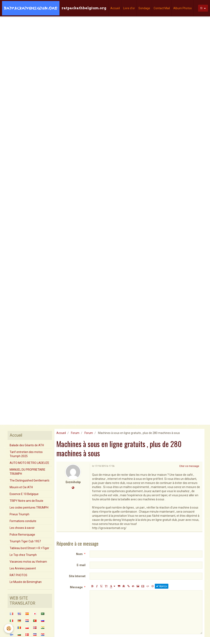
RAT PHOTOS (18, 575)
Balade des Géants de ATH (27, 445)
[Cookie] (8, 628)
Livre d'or (129, 8)
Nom (79, 554)
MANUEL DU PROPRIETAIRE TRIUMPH (27, 471)
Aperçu (161, 586)
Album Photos (182, 8)
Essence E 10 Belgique (24, 494)
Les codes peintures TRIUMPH (29, 507)
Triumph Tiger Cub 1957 (25, 541)
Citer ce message (189, 466)
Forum (75, 433)
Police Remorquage (22, 534)
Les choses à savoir (22, 527)
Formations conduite (23, 521)
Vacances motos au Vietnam (28, 561)
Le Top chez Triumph (23, 554)
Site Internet (77, 576)
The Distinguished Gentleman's (29, 480)
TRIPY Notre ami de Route (26, 500)
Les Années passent (23, 568)
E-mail (81, 565)
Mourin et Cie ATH (21, 487)
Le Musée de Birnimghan (26, 582)
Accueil (115, 8)
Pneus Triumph (19, 514)
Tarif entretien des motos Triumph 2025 (26, 454)
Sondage (144, 8)
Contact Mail (162, 8)
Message (76, 587)
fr (201, 8)
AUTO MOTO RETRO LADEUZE (29, 462)
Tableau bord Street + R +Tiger (29, 548)
